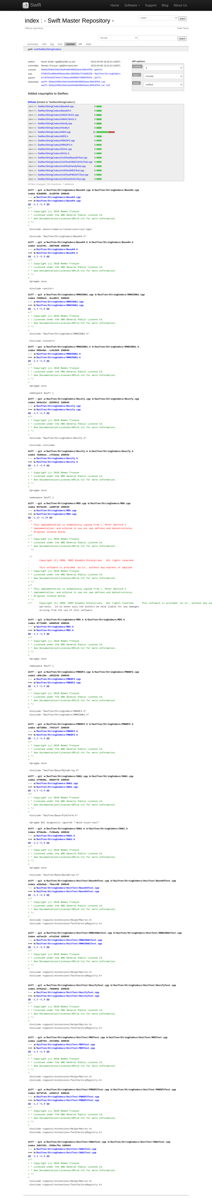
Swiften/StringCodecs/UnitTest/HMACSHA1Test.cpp (65, 162)
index (32, 20)
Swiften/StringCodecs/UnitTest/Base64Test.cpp (62, 157)
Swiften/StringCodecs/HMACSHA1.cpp (58, 115)
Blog (165, 5)
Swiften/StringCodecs (107, 73)
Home (114, 5)
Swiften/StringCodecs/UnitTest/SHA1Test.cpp (61, 179)
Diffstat (32, 102)
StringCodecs (54, 49)
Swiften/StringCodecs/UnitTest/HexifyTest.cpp (62, 166)
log (52, 44)
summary (32, 44)
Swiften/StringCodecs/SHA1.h (53, 153)
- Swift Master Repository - (79, 20)
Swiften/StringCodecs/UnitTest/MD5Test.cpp (61, 170)
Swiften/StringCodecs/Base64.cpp (56, 106)
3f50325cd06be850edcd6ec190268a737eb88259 (66, 73)
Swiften (42, 49)
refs (44, 44)
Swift (31, 5)
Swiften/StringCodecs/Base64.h (54, 110)
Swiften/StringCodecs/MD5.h (53, 136)
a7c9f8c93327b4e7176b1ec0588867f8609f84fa (66, 77)
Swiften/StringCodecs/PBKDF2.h (55, 144)
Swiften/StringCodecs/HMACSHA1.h (57, 119)
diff (80, 44)
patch (98, 69)
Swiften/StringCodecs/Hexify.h (54, 127)
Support (151, 5)
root (36, 49)
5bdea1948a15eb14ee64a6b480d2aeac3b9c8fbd (66, 69)
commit (70, 44)
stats (88, 44)
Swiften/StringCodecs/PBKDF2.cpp (56, 140)
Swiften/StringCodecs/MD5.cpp (54, 132)
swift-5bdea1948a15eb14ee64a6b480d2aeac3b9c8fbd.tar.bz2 (75, 85)
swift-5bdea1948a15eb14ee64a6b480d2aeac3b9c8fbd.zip (73, 81)
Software (132, 5)
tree (60, 44)
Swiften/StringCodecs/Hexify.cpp (55, 123)
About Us (180, 5)
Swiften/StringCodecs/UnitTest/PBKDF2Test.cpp (63, 174)
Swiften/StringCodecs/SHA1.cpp (55, 149)
